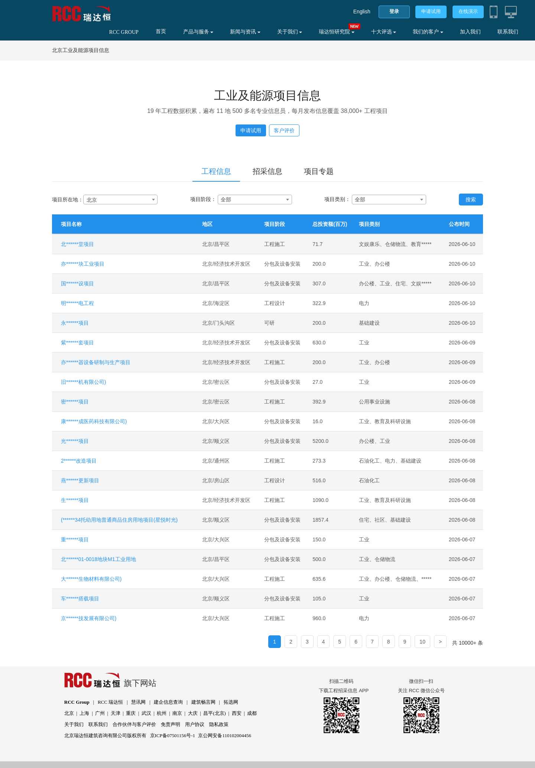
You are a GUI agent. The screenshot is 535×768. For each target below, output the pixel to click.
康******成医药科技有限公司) (94, 421)
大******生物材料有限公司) (91, 579)
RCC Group (77, 702)
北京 (69, 713)
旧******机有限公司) (83, 382)
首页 (161, 31)
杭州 (161, 713)
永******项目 (75, 323)
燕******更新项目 (80, 480)
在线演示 (468, 11)
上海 (84, 713)
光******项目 (75, 441)
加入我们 (470, 32)
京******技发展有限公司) (88, 618)
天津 (115, 713)
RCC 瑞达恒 (110, 702)
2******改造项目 (79, 461)
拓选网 (231, 702)
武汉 (146, 713)
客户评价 (284, 130)
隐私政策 (218, 724)
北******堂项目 (77, 244)
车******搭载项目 (80, 599)
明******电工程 (77, 303)
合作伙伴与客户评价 (134, 724)
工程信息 (216, 171)
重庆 (131, 713)
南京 (177, 713)
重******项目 (75, 539)
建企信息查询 (168, 702)
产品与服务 (198, 32)
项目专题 (319, 171)
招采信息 (267, 171)
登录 (394, 11)
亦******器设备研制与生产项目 (95, 362)
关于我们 (289, 32)
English (361, 11)
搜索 (471, 199)
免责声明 (170, 724)
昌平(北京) (214, 713)
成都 (252, 713)
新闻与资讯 (245, 32)
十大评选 (383, 32)
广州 (100, 713)
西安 (236, 713)
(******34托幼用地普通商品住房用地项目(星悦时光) (119, 520)
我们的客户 (428, 32)
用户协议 (194, 724)
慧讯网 (138, 702)
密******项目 (75, 402)
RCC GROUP (124, 32)
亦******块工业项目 (82, 264)
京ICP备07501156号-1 (172, 735)
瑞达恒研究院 (336, 32)
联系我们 (507, 32)
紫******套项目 (77, 343)
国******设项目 (77, 283)
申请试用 (431, 11)
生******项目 (75, 500)
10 (422, 642)
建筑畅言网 (203, 702)
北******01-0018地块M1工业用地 (98, 559)
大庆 (193, 713)
